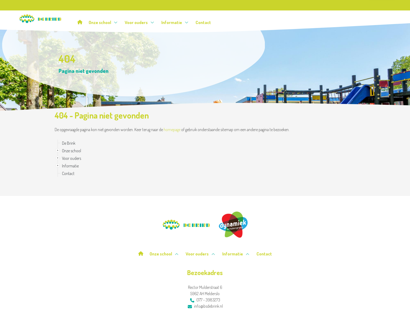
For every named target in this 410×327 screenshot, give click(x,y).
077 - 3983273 (205, 299)
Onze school (103, 22)
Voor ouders (139, 22)
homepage (172, 129)
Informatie (175, 22)
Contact (203, 22)
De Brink (68, 143)
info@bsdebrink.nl (205, 306)
